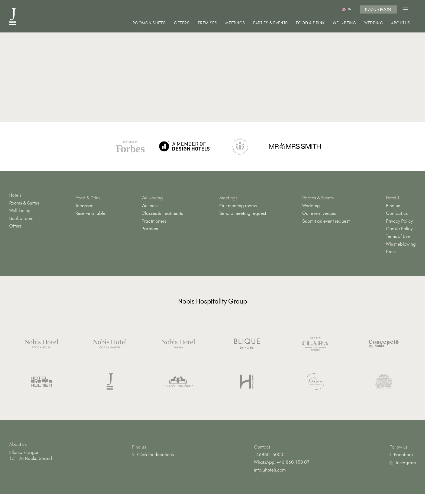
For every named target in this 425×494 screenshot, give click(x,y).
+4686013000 (268, 454)
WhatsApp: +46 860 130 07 (282, 462)
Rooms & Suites (149, 23)
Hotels (15, 195)
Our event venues (319, 213)
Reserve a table (90, 213)
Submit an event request (326, 221)
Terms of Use (398, 236)
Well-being (344, 23)
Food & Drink (310, 23)
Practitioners (153, 221)
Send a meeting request (242, 213)
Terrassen (84, 205)
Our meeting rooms (238, 205)
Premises (207, 23)
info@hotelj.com (270, 470)
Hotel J (392, 197)
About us (400, 23)
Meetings (235, 23)
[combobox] (346, 9)
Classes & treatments (162, 213)
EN (346, 9)
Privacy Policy (399, 221)
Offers (182, 23)
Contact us (397, 213)
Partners (149, 228)
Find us (393, 205)
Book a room (378, 9)
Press (391, 251)
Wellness (149, 205)
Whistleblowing (401, 244)
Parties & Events (270, 23)
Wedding (373, 23)
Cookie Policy (399, 228)
